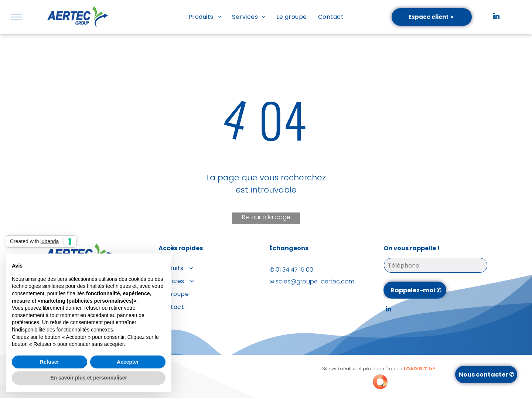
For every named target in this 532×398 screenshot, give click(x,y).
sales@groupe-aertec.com (315, 281)
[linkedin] (496, 16)
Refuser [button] (49, 362)
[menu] (16, 17)
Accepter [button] (128, 362)
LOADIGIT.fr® (420, 368)
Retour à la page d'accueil (266, 219)
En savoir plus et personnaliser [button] (88, 378)
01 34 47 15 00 (294, 269)
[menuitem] (204, 16)
